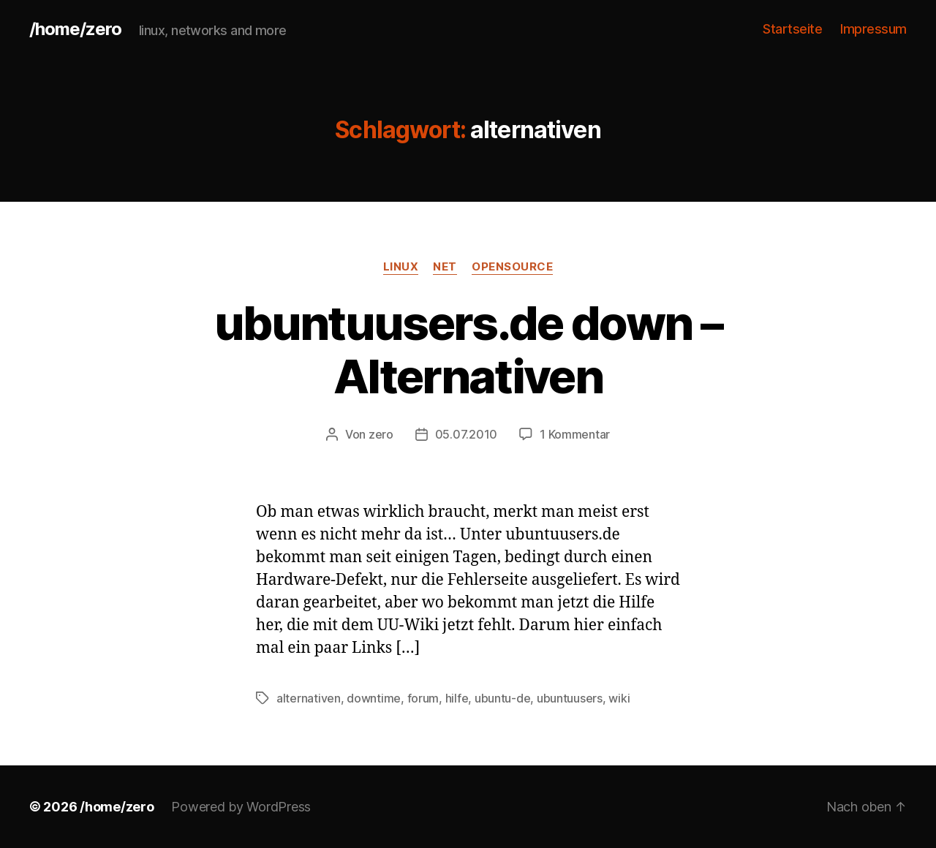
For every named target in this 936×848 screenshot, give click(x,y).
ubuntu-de (503, 698)
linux (401, 266)
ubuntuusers (570, 698)
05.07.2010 (466, 434)
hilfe (457, 698)
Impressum (873, 29)
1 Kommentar (575, 434)
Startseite (792, 29)
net (445, 266)
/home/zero (75, 29)
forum (423, 698)
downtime (374, 698)
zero (381, 434)
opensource (513, 266)
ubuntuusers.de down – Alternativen (468, 349)
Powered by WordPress (241, 806)
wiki (619, 698)
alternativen (308, 698)
